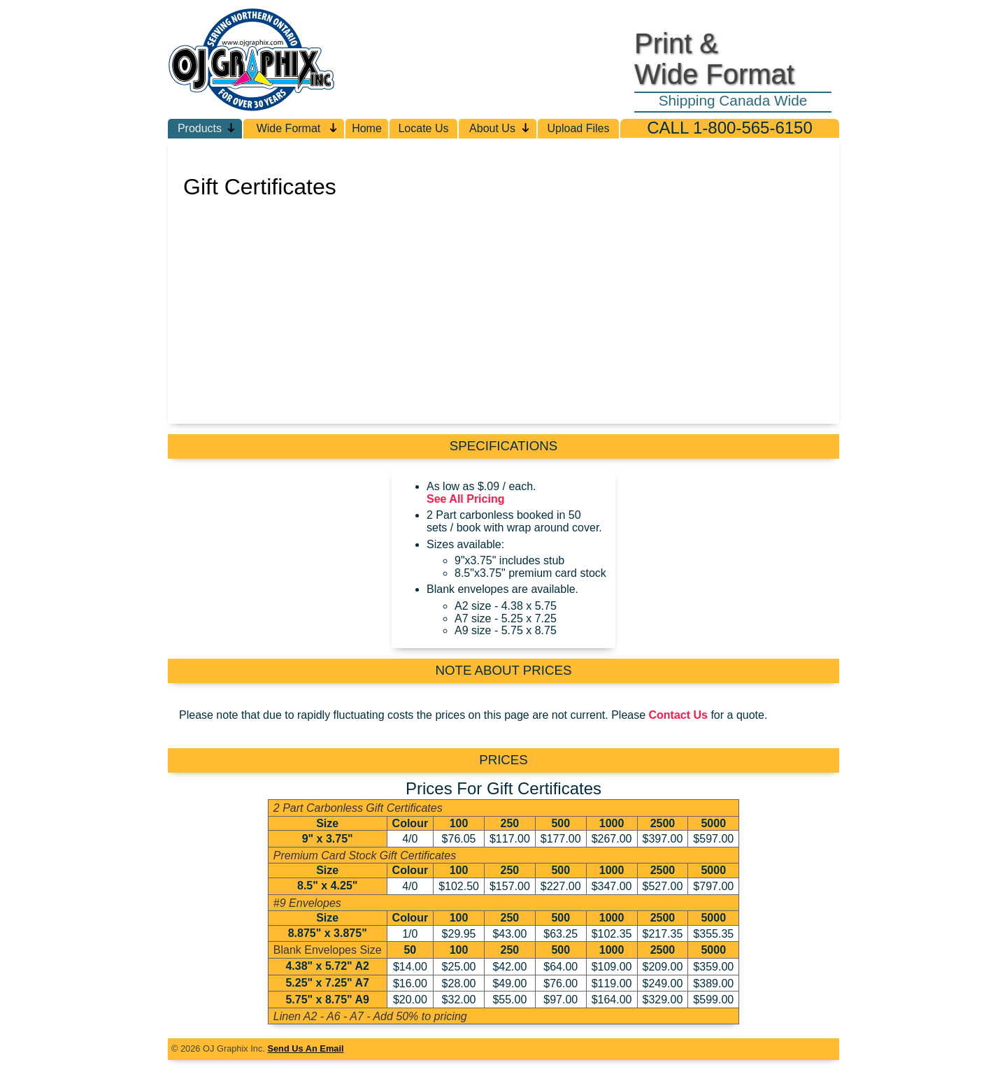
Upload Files (579, 128)
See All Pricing (465, 499)
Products (207, 128)
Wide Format (297, 128)
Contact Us (678, 715)
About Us (500, 128)
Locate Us (423, 128)
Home (367, 128)
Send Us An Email (305, 1048)
